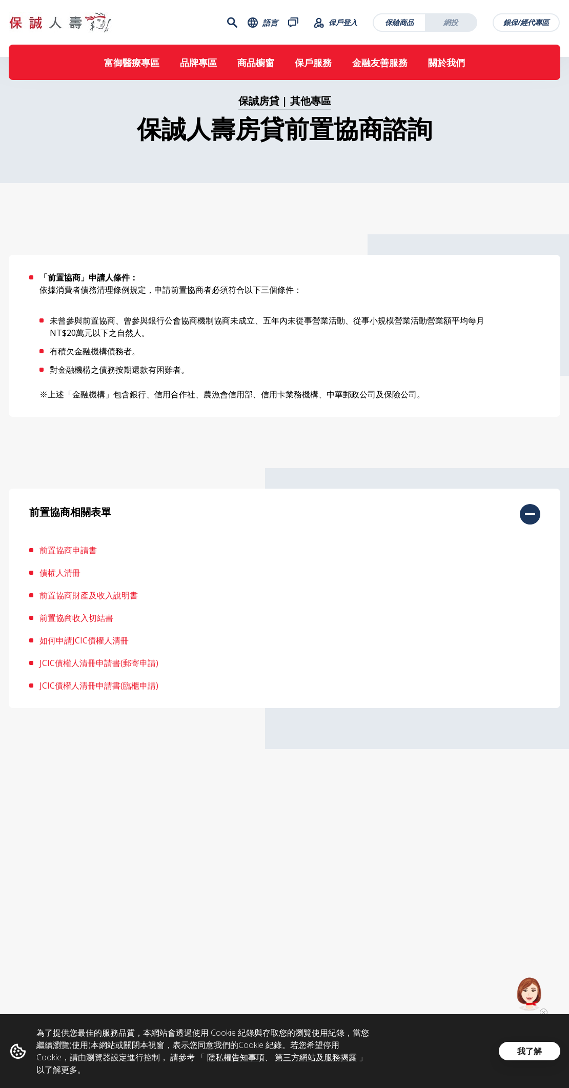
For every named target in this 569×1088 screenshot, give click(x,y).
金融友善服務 (380, 65)
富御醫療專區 (131, 65)
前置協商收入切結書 (76, 625)
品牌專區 (198, 65)
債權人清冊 (59, 580)
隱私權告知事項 (236, 1057)
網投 (451, 23)
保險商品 (399, 23)
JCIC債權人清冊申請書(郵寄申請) (98, 670)
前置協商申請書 (68, 557)
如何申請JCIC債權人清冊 (84, 648)
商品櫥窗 (255, 65)
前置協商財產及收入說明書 (88, 603)
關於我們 (446, 65)
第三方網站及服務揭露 (316, 1057)
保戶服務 (313, 65)
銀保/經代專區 (527, 23)
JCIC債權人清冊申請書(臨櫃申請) (98, 693)
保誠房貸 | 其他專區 (284, 108)
